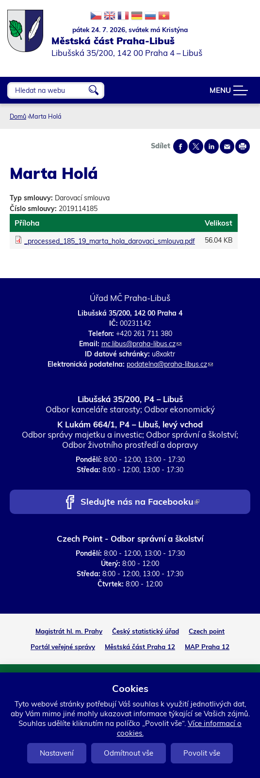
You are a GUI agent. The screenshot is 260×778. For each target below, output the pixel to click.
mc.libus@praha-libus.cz (141, 343)
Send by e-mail (227, 146)
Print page (242, 146)
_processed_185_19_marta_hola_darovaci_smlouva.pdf (109, 241)
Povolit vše (201, 753)
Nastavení (57, 753)
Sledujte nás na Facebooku (140, 502)
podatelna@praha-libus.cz (170, 364)
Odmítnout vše (128, 753)
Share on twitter (196, 146)
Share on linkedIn (211, 146)
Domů (18, 116)
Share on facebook (180, 146)
